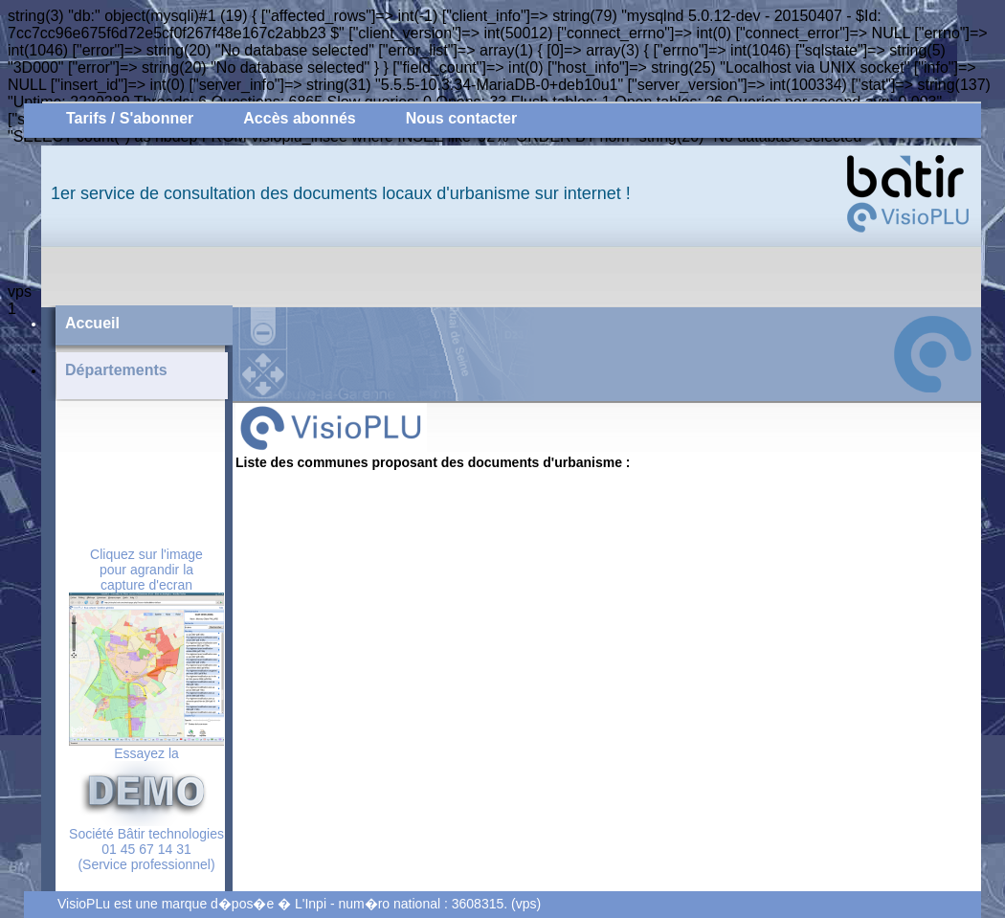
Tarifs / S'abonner (129, 118)
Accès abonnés (299, 118)
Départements (116, 370)
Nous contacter (461, 118)
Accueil (92, 323)
